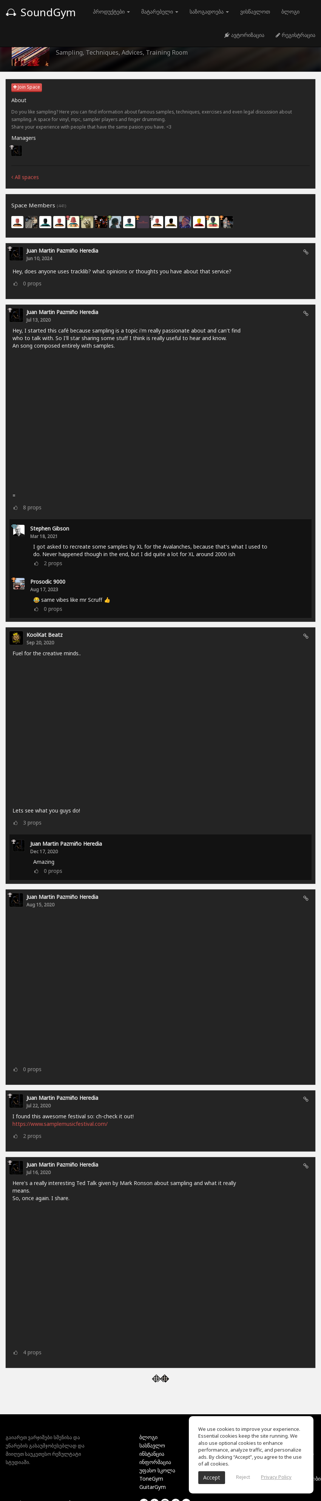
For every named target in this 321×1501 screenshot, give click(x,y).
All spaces (25, 177)
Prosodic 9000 (47, 581)
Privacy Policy (276, 1476)
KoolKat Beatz (44, 634)
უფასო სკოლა (157, 1470)
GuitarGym (152, 1486)
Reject (243, 1476)
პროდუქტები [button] (111, 11)
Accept (211, 1477)
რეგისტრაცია (295, 34)
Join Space (26, 87)
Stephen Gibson (49, 528)
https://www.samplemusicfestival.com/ (60, 1123)
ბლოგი (290, 11)
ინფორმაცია (155, 1462)
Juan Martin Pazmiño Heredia (62, 250)
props (32, 283)
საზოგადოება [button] (209, 11)
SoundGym (41, 12)
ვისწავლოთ (255, 11)
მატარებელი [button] (159, 11)
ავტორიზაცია (244, 34)
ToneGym (151, 1478)
